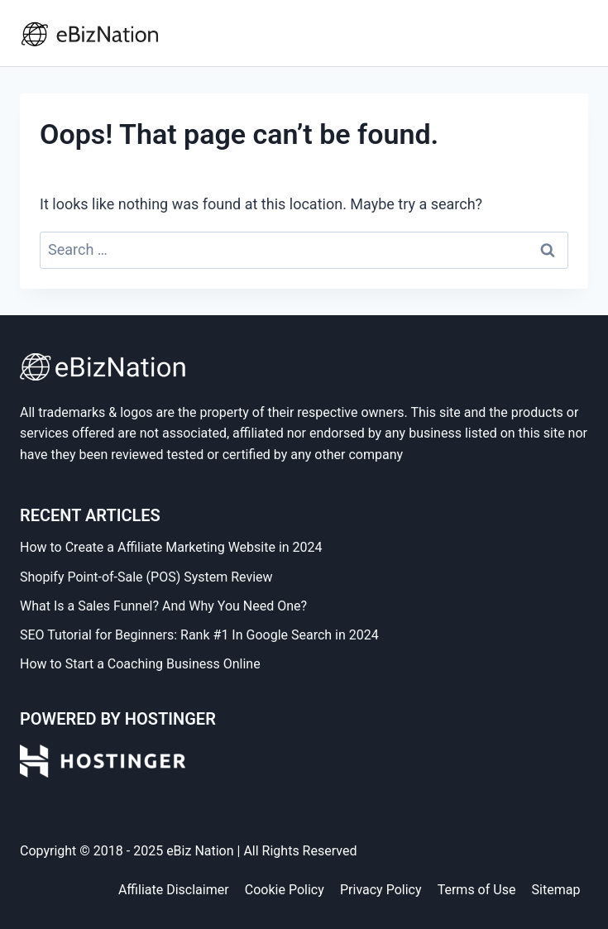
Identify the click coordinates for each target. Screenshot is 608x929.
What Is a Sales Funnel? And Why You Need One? (163, 606)
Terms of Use (477, 890)
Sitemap (556, 890)
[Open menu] (572, 32)
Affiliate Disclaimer (173, 890)
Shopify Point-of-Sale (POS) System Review (146, 577)
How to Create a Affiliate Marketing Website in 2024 (171, 547)
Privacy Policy (381, 890)
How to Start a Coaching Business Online (140, 664)
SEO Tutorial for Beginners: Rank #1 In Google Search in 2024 (199, 635)
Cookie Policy (284, 890)
